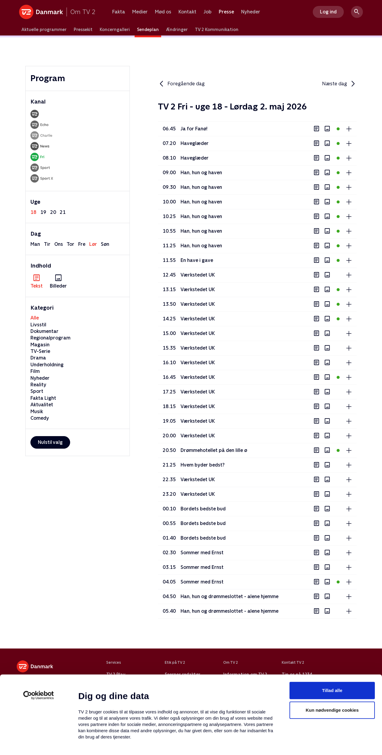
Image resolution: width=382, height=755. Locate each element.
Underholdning (47, 365)
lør (93, 244)
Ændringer (177, 29)
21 (63, 212)
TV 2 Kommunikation (216, 29)
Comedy (39, 418)
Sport (36, 391)
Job (208, 12)
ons (58, 244)
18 (33, 212)
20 (53, 212)
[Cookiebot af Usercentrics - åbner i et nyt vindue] (39, 655)
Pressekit (83, 29)
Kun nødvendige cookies (332, 669)
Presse (226, 12)
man (35, 244)
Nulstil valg (50, 442)
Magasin (40, 345)
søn (105, 244)
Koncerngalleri (115, 29)
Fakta (118, 12)
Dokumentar (44, 331)
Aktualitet (41, 404)
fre (81, 244)
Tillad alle (332, 650)
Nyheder (250, 12)
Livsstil (38, 325)
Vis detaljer (289, 743)
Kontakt (187, 12)
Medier (140, 12)
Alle (34, 318)
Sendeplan (148, 29)
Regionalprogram (50, 338)
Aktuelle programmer (44, 29)
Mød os (163, 12)
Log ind (328, 12)
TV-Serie (40, 351)
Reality (38, 384)
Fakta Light (43, 398)
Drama (38, 358)
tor (70, 244)
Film (35, 371)
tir (47, 244)
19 (43, 212)
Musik (36, 411)
